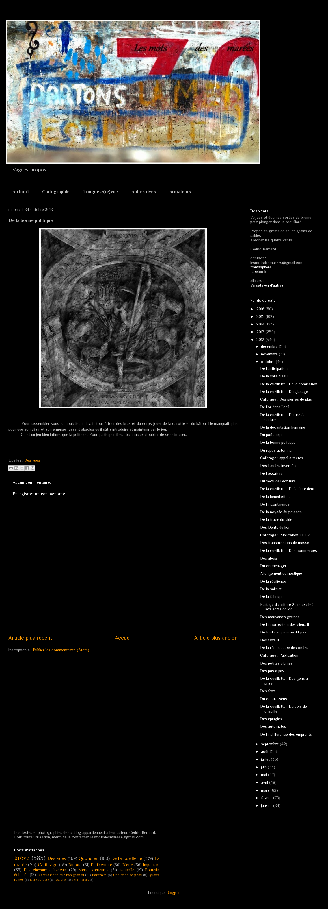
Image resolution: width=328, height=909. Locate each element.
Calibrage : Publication (279, 655)
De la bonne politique (277, 442)
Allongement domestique (281, 573)
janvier (267, 805)
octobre (268, 361)
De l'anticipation (274, 368)
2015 (261, 316)
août (265, 751)
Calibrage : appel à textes (281, 458)
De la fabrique (272, 596)
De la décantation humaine (282, 427)
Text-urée (60, 879)
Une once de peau (127, 875)
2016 (261, 309)
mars (266, 790)
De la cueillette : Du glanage (284, 391)
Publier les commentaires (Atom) (61, 650)
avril (265, 782)
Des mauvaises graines (279, 617)
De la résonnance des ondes (284, 647)
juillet (266, 759)
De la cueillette (126, 858)
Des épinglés (271, 718)
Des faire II (269, 640)
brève (21, 857)
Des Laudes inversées (278, 465)
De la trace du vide (276, 519)
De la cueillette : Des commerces (288, 550)
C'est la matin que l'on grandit (60, 875)
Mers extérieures (94, 870)
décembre (270, 346)
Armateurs (180, 191)
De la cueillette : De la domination (288, 384)
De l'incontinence (275, 504)
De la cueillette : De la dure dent (287, 488)
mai (264, 774)
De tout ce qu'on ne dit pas (283, 632)
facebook (258, 271)
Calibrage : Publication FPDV (285, 535)
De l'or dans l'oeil (274, 407)
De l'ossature (271, 473)
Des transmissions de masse (284, 542)
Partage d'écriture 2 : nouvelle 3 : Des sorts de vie (288, 606)
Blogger (173, 892)
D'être (127, 864)
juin (264, 767)
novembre (270, 354)
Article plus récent (30, 638)
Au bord (20, 191)
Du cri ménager (273, 565)
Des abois (268, 558)
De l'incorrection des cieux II (284, 624)
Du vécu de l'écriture (277, 481)
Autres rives (143, 191)
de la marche (80, 879)
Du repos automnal (276, 450)
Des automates (273, 726)
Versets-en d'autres (267, 285)
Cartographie (56, 191)
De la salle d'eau (274, 376)
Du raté (74, 864)
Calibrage (47, 864)
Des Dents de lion (275, 527)
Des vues (32, 460)
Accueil (123, 638)
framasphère (260, 267)
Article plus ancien (216, 638)
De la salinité (271, 589)
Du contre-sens (273, 698)
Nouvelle (127, 870)
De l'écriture (101, 864)
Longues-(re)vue (100, 191)
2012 (261, 339)
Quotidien (88, 858)
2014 (261, 324)
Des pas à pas (272, 670)
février (267, 798)
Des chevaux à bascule (45, 870)
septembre (270, 744)
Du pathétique (272, 434)
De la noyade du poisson (281, 512)
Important (151, 864)
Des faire (268, 691)
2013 (261, 331)
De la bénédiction (275, 496)
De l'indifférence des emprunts (286, 734)
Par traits (99, 875)
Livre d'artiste (39, 879)
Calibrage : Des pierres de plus (286, 399)
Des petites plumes (276, 663)
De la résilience (273, 581)
